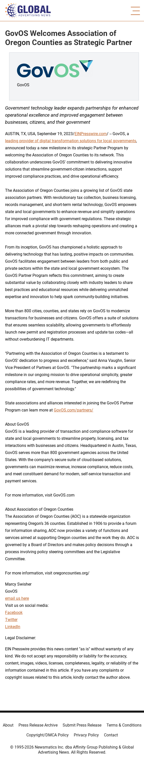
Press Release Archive (38, 725)
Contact (111, 735)
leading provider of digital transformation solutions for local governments (70, 140)
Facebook (14, 612)
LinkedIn (12, 626)
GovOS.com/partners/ (73, 410)
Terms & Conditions (123, 725)
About (8, 725)
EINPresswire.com (91, 133)
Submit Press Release (82, 725)
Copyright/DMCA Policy (47, 735)
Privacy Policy (86, 735)
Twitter (11, 619)
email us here (17, 598)
